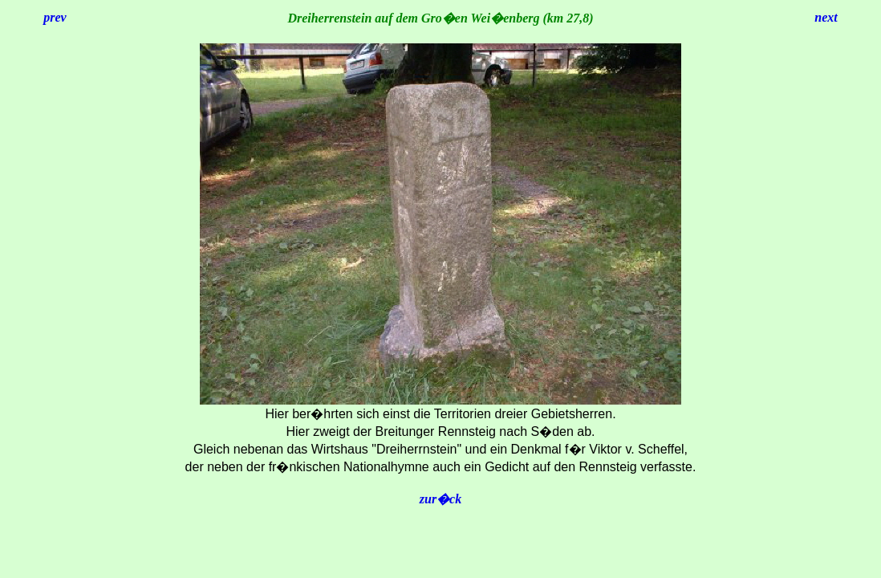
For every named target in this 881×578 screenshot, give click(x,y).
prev (54, 17)
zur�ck (440, 499)
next (825, 17)
